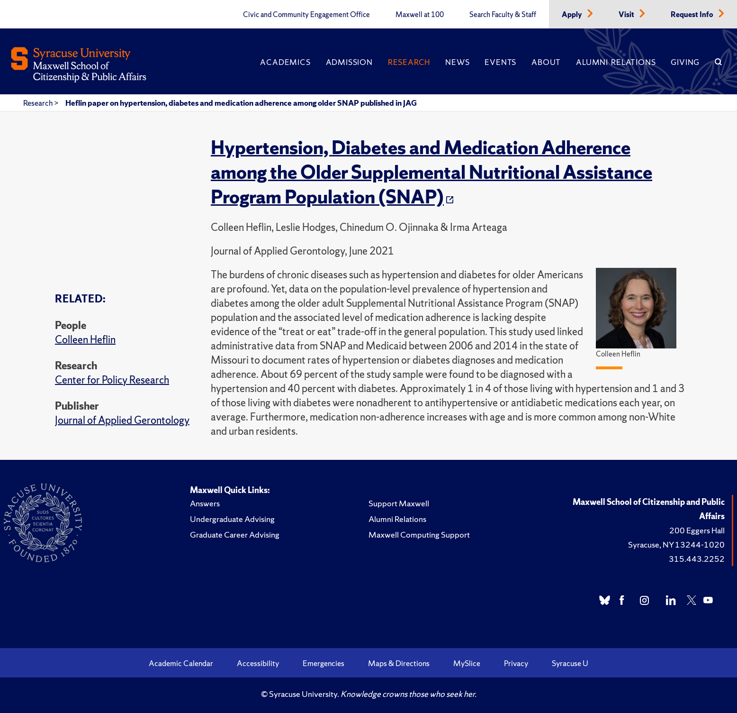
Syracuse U (570, 663)
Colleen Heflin (85, 340)
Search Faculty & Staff (502, 14)
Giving (685, 62)
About (546, 62)
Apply (573, 14)
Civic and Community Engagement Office (306, 14)
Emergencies (323, 663)
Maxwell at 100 (419, 14)
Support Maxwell (398, 503)
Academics (285, 62)
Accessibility (258, 663)
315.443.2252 (697, 558)
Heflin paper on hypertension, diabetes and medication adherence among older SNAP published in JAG (241, 103)
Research (409, 62)
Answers (205, 503)
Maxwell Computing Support (419, 534)
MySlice (466, 663)
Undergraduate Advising (232, 518)
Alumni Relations (616, 62)
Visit (627, 14)
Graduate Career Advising (234, 534)
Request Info (693, 14)
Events (500, 62)
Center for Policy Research (112, 380)
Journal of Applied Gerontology (122, 420)
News (457, 62)
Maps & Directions (399, 663)
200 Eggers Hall (697, 530)
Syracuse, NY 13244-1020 (676, 544)
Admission (349, 62)
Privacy (516, 663)
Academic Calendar (181, 663)
